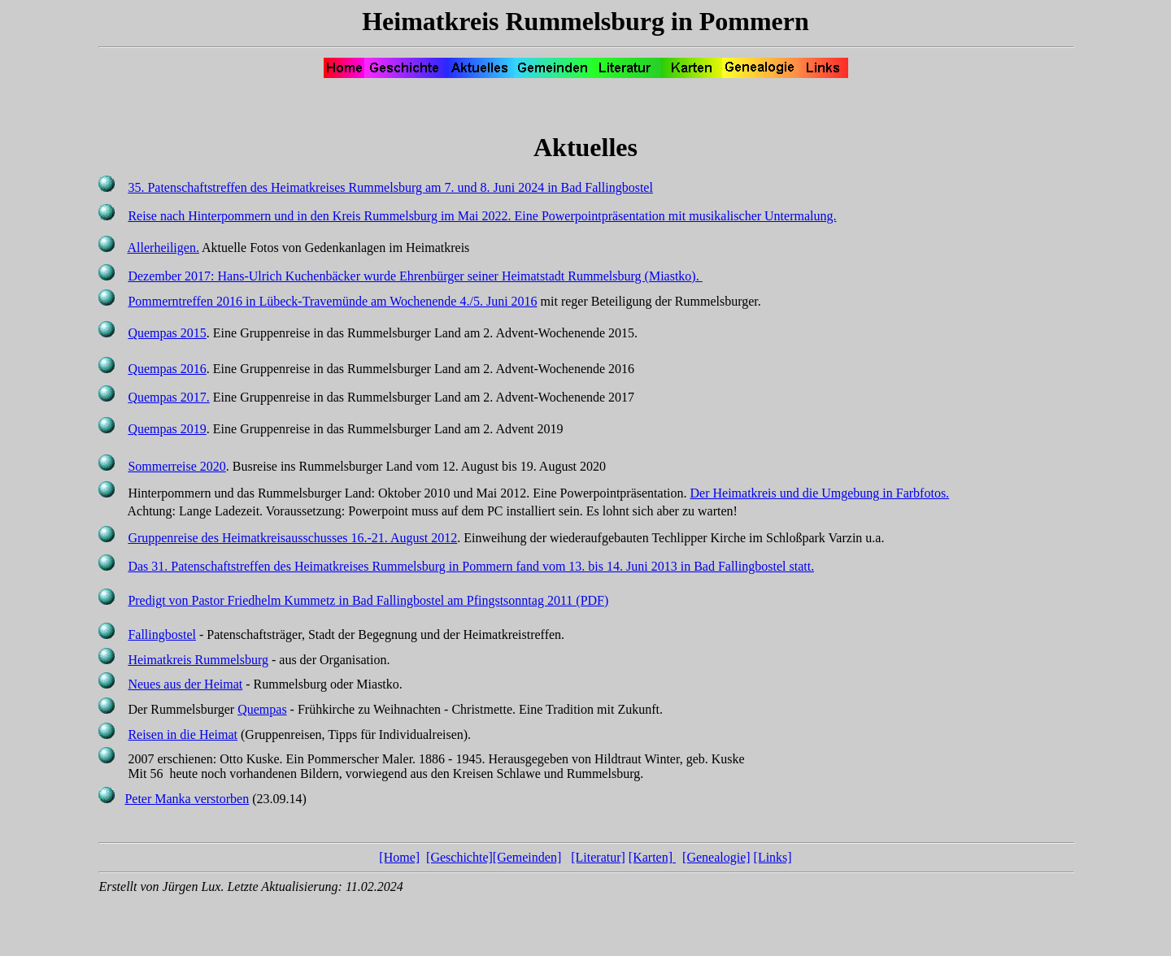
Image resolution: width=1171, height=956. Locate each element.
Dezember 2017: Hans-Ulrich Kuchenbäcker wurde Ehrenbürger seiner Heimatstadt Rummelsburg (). (415, 276)
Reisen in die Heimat (182, 734)
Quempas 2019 (167, 429)
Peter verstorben (186, 799)
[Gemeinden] (527, 857)
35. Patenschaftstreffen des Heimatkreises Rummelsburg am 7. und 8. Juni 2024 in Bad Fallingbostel (390, 187)
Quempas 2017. (168, 397)
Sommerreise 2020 (176, 466)
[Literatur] (598, 857)
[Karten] (652, 857)
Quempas (261, 709)
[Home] (399, 857)
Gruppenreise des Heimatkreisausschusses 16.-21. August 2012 (292, 538)
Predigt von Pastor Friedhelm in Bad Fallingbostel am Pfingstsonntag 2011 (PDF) (368, 600)
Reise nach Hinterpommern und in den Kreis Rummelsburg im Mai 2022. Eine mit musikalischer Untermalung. (482, 216)
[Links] (773, 857)
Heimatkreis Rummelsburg (198, 660)
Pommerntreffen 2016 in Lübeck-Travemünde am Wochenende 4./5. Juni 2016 (332, 301)
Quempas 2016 (167, 369)
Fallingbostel (162, 634)
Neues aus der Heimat (185, 684)
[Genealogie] (716, 857)
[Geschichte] (459, 857)
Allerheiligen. (163, 247)
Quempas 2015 (167, 333)
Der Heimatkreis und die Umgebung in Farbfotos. (820, 493)
